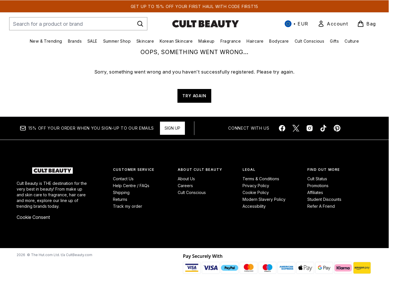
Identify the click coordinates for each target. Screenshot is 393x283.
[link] (332, 23)
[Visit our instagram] (309, 128)
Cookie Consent (33, 217)
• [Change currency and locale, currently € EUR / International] (296, 23)
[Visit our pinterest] (337, 128)
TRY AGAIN (194, 95)
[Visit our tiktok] (323, 128)
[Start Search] (140, 23)
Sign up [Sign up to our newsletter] (172, 128)
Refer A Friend (321, 206)
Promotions (318, 185)
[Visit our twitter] (296, 128)
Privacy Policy (256, 185)
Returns (120, 199)
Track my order (127, 206)
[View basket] (367, 23)
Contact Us (123, 178)
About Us (186, 178)
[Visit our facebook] (282, 128)
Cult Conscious (192, 192)
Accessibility (254, 206)
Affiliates (315, 192)
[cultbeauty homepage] (205, 23)
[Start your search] (78, 23)
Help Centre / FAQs (131, 185)
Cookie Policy (256, 192)
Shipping (121, 192)
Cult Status (317, 178)
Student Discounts (324, 199)
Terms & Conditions (261, 178)
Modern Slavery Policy (264, 199)
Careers (185, 185)
